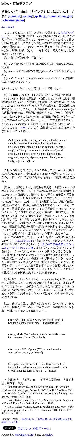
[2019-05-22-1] (63, 418)
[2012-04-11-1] (24, 240)
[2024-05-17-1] (29, 418)
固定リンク (24, 428)
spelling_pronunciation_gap (53, 16)
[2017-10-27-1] (9, 421)
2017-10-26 (7, 26)
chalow (49, 434)
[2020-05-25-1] (46, 418)
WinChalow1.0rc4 (25, 434)
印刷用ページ (41, 428)
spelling (27, 16)
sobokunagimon (13, 20)
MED (23, 127)
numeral (14, 16)
